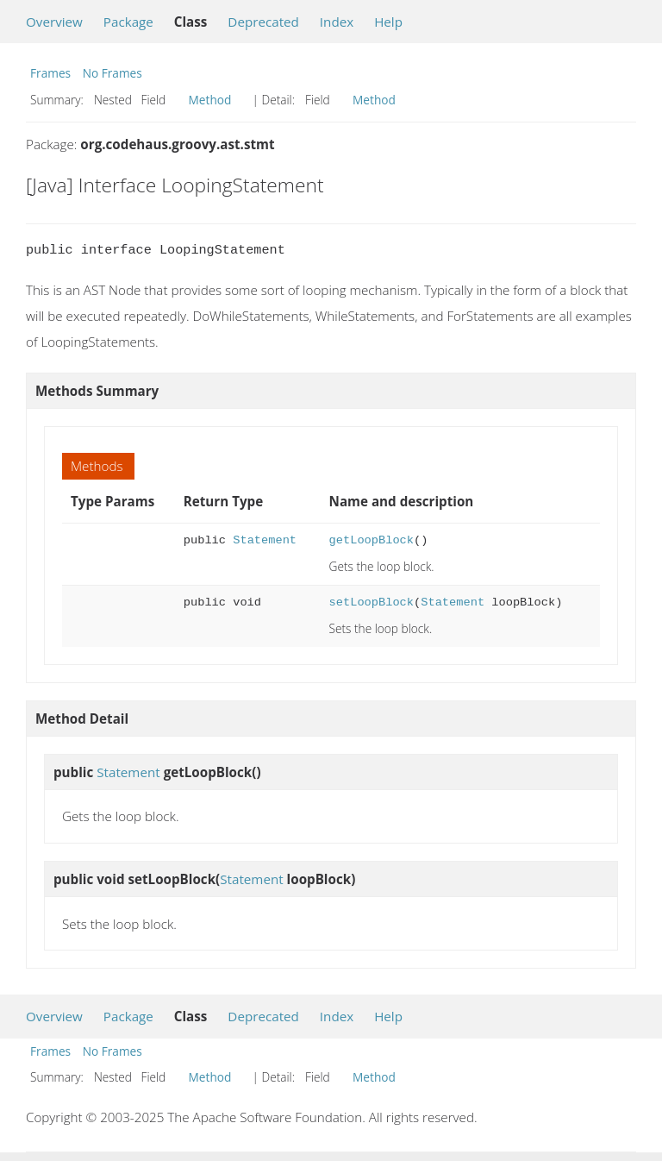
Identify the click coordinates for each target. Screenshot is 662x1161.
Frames (50, 73)
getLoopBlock (371, 540)
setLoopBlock (371, 602)
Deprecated (263, 21)
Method (210, 99)
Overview (54, 21)
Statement (265, 540)
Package (128, 21)
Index (336, 21)
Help (388, 21)
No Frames (112, 73)
